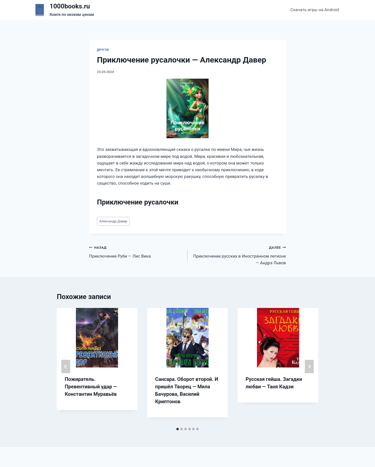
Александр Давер (113, 221)
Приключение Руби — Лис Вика (136, 251)
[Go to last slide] (65, 366)
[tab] (177, 429)
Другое (103, 50)
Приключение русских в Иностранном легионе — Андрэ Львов (239, 254)
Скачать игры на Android (314, 9)
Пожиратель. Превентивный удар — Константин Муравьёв (91, 386)
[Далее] (309, 366)
